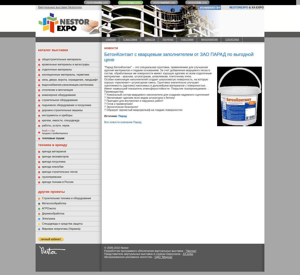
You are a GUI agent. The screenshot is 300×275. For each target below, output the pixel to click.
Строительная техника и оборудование (66, 198)
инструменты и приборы (57, 115)
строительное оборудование (60, 100)
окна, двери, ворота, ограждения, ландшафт (70, 79)
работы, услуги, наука (55, 125)
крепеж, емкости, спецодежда (60, 120)
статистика (232, 39)
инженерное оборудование (59, 94)
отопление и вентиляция (57, 89)
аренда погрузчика (53, 161)
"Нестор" (191, 250)
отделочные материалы (57, 69)
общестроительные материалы (61, 59)
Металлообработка (54, 203)
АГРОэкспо (49, 208)
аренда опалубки (53, 166)
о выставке (130, 39)
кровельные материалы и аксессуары (65, 64)
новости (150, 39)
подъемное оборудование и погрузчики (66, 105)
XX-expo (188, 253)
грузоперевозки (51, 176)
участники (187, 39)
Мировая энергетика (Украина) (61, 228)
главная (111, 39)
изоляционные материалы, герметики (65, 74)
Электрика (48, 218)
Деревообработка (53, 213)
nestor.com (97, 2)
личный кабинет (51, 239)
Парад (122, 116)
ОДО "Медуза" (164, 256)
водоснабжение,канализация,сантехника (67, 84)
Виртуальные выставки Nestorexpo (60, 7)
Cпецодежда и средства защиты (62, 223)
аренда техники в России (57, 181)
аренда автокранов (54, 151)
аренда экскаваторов (55, 156)
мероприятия (209, 39)
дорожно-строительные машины (62, 110)
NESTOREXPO (238, 7)
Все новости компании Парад (122, 122)
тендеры (167, 39)
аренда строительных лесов (60, 171)
